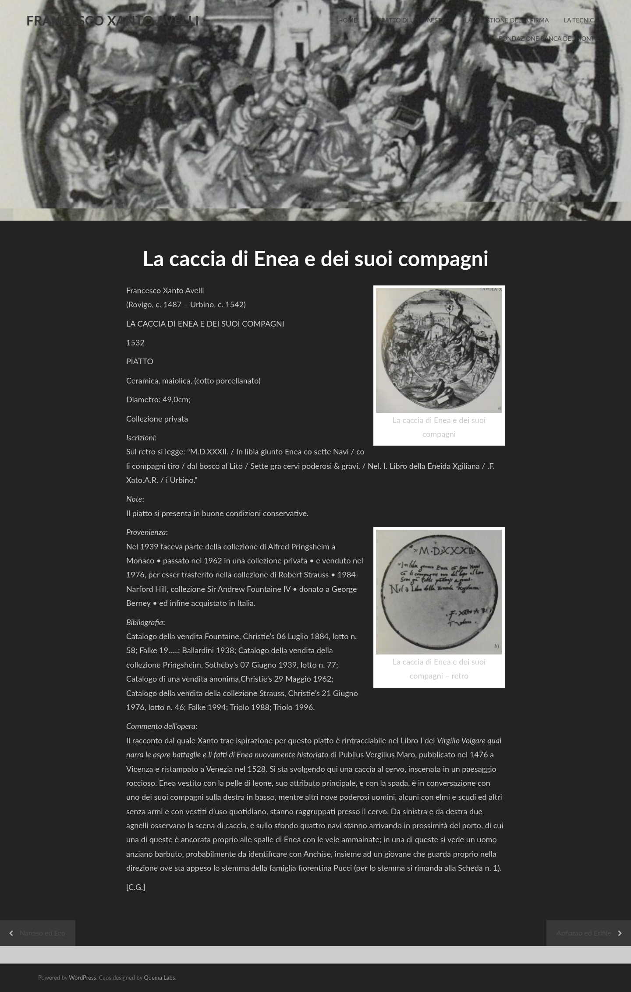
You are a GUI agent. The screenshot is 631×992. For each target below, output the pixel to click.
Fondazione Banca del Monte (548, 38)
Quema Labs (159, 977)
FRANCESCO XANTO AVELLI (112, 20)
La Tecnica (581, 20)
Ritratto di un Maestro (411, 20)
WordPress (82, 977)
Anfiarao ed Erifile (584, 933)
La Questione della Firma (507, 20)
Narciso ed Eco (42, 933)
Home (347, 20)
